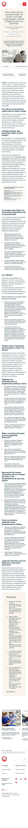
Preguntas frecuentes (19, 773)
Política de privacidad (6, 795)
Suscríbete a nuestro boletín (7, 784)
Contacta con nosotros (20, 769)
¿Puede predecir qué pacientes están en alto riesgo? (19, 75)
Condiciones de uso (6, 796)
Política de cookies (16, 795)
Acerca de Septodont (6, 769)
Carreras (3, 773)
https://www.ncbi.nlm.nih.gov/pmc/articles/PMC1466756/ (15, 663)
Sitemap (15, 793)
